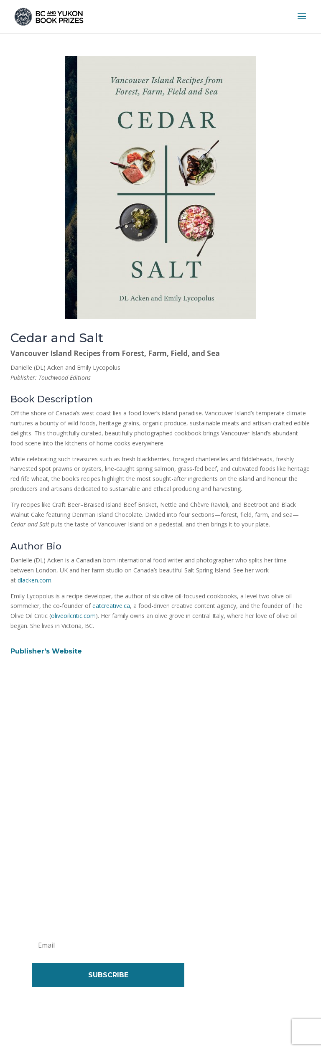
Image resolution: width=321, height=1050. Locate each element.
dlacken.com (34, 580)
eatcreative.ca (111, 606)
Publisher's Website (46, 651)
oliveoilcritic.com (73, 616)
